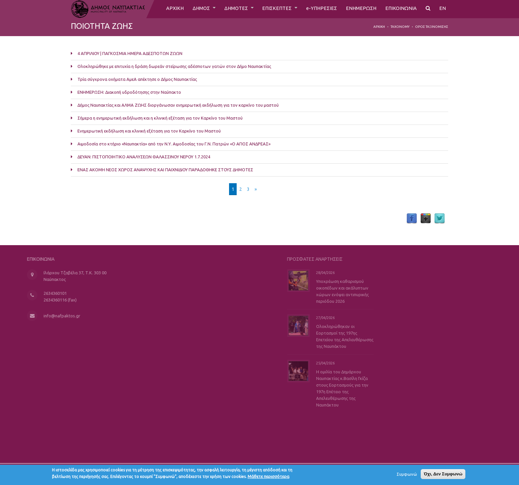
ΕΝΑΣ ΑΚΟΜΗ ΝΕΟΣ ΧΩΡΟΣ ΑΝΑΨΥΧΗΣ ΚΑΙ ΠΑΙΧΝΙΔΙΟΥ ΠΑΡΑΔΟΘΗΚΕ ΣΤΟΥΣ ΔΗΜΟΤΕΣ (165, 169)
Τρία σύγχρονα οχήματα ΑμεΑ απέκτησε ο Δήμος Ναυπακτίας (137, 79)
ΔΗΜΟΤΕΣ (230, 9)
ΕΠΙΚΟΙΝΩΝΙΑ (400, 9)
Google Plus (425, 218)
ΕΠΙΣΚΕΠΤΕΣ (273, 9)
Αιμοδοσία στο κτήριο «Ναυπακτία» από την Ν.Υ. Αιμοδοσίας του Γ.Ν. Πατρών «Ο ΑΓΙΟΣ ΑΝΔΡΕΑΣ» (173, 143)
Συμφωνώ (407, 475)
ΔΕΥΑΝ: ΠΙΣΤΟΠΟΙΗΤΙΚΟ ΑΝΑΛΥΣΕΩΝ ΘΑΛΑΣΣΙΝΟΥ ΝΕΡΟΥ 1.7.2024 (143, 156)
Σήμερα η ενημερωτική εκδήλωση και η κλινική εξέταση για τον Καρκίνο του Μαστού (160, 118)
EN (442, 9)
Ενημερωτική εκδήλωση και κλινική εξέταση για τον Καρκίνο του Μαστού (149, 131)
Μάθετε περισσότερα (268, 477)
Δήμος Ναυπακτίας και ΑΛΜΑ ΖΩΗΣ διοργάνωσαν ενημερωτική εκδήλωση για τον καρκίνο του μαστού (178, 105)
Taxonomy (400, 26)
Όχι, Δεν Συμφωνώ (443, 475)
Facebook (411, 218)
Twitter (439, 218)
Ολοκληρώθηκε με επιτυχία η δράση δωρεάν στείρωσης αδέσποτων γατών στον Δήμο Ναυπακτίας (174, 66)
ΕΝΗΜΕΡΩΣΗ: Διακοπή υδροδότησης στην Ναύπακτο (129, 92)
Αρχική (379, 26)
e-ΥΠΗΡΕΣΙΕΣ (319, 9)
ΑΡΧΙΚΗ (166, 9)
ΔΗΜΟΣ (194, 9)
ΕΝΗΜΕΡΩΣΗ (360, 9)
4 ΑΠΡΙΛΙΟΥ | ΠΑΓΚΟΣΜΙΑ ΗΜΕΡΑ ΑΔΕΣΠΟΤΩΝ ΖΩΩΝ (130, 53)
